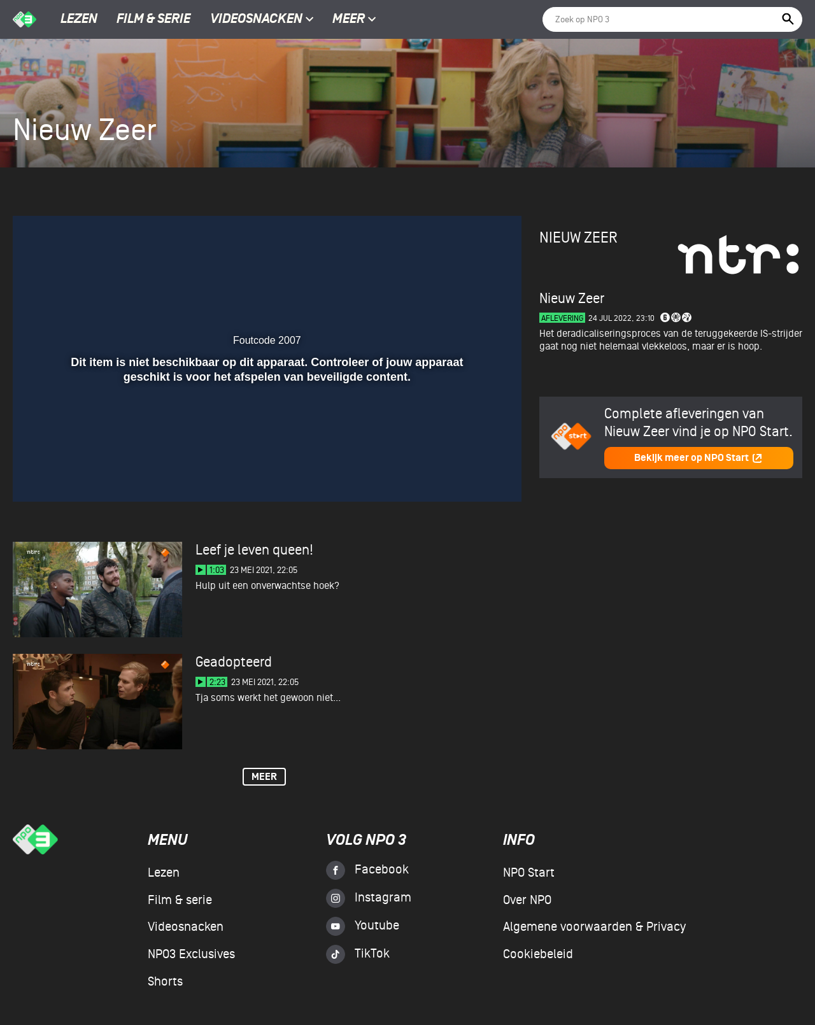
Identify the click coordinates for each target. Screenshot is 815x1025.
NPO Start (529, 873)
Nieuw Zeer (578, 237)
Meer (354, 19)
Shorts (165, 982)
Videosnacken (256, 19)
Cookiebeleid (538, 954)
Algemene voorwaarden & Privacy (594, 927)
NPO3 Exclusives (191, 954)
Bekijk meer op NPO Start (698, 458)
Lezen (78, 19)
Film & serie (153, 19)
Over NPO (527, 900)
